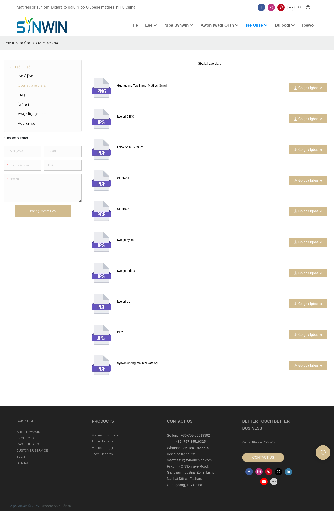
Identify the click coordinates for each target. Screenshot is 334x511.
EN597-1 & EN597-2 (130, 147)
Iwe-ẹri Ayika (125, 240)
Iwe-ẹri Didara (126, 271)
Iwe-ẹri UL (123, 301)
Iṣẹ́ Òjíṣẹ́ (25, 43)
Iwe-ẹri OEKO (125, 116)
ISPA (120, 332)
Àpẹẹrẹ (47, 506)
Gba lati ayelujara (47, 43)
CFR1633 (123, 178)
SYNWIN (9, 43)
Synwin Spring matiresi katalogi (137, 363)
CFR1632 (123, 209)
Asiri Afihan (62, 506)
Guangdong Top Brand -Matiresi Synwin (142, 85)
